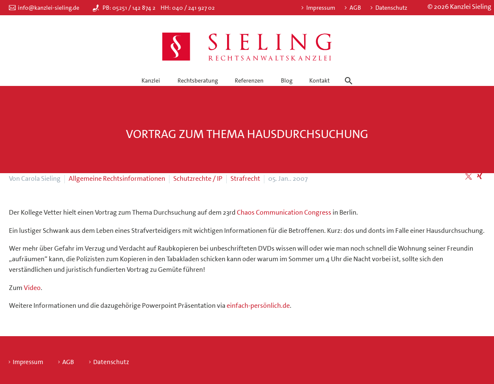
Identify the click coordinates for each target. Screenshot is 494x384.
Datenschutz (391, 7)
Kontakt (319, 80)
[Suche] (347, 73)
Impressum (320, 7)
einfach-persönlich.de (258, 305)
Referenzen (249, 80)
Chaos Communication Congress (284, 212)
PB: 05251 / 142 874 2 (129, 7)
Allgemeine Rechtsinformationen (117, 178)
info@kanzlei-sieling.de (48, 7)
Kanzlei (151, 80)
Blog (286, 80)
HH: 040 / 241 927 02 (188, 7)
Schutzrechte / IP (197, 178)
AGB (355, 7)
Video (32, 287)
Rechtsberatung (198, 80)
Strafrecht (245, 178)
